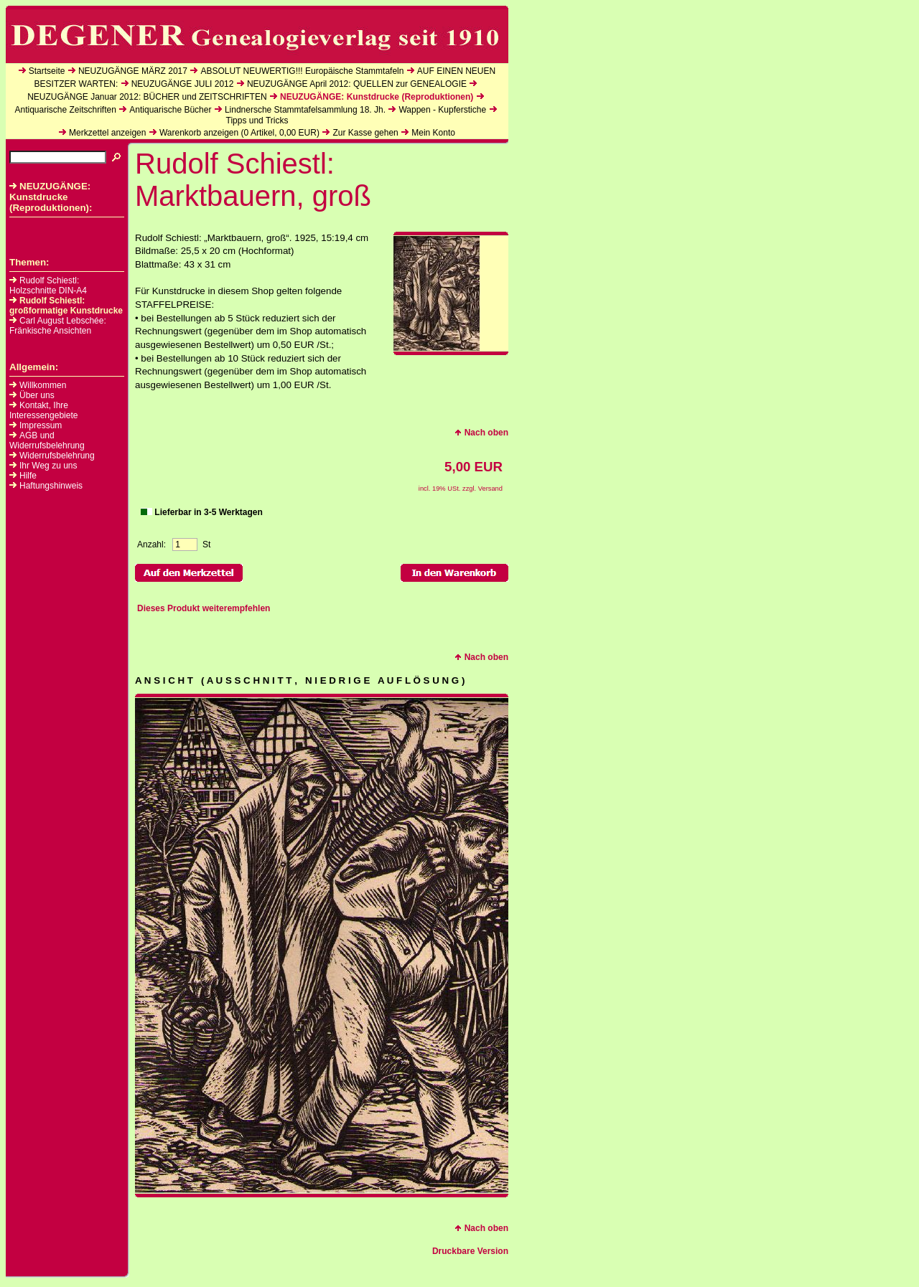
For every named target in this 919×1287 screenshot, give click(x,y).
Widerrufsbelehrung (57, 456)
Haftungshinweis (51, 486)
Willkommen (42, 385)
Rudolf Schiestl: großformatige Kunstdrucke (66, 306)
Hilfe (28, 476)
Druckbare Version (470, 1251)
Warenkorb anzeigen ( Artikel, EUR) (239, 133)
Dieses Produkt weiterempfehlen (203, 608)
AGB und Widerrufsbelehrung (47, 440)
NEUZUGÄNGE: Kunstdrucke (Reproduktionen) (376, 97)
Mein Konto (433, 133)
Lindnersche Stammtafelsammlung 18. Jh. (305, 110)
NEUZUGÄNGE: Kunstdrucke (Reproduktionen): (51, 197)
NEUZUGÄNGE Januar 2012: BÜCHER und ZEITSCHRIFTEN (146, 97)
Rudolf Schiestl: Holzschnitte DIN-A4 (48, 285)
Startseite (47, 71)
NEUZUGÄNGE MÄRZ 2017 (132, 71)
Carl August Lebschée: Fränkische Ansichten (57, 326)
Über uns (37, 395)
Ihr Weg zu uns (48, 466)
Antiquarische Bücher (170, 110)
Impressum (40, 425)
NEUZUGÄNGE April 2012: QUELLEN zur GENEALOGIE (357, 84)
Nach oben (481, 433)
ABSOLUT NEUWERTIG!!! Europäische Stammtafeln (301, 71)
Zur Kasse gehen (365, 133)
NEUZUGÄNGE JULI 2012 (182, 84)
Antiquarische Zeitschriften (65, 110)
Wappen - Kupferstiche (442, 110)
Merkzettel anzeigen (107, 133)
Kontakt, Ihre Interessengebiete (43, 410)
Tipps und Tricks (257, 121)
